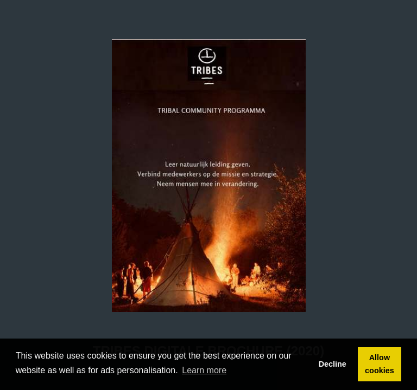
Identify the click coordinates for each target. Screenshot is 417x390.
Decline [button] (332, 364)
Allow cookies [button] (379, 364)
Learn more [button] (204, 370)
